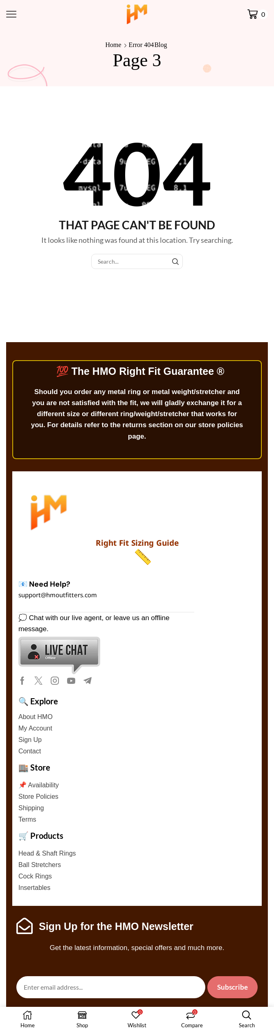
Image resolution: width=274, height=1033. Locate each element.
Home (113, 44)
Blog (160, 44)
